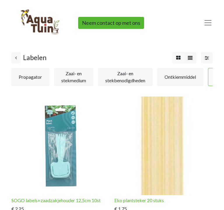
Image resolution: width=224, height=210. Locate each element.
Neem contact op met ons (111, 23)
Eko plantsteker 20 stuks (139, 200)
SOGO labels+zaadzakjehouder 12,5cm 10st (56, 200)
